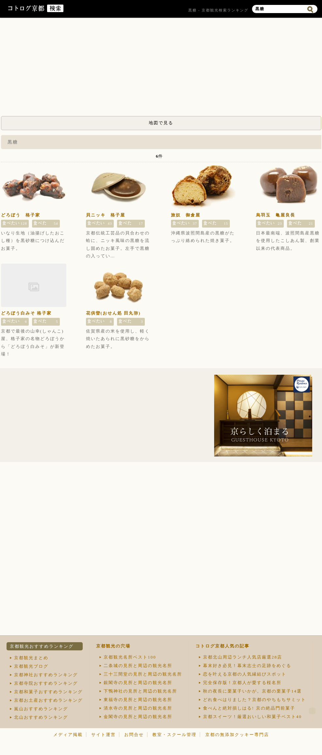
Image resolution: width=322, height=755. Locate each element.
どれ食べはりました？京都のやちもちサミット (254, 699)
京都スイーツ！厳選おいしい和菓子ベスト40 (252, 716)
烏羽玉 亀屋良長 (275, 215)
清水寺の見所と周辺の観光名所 (138, 708)
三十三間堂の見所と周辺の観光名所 (143, 674)
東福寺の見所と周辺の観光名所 (138, 699)
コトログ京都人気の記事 (222, 645)
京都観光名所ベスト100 (130, 657)
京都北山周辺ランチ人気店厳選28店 (242, 657)
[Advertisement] (161, 68)
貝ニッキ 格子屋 (105, 215)
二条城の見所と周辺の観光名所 (138, 665)
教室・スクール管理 (174, 734)
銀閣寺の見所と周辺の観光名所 (138, 682)
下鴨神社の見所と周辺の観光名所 (140, 691)
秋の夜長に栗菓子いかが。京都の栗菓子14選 (252, 691)
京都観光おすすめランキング (42, 646)
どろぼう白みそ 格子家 (26, 313)
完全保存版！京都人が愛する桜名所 (242, 682)
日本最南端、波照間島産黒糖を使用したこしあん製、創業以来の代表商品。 (288, 241)
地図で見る (161, 122)
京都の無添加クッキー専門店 (237, 734)
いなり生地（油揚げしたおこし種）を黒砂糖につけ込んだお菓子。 (33, 241)
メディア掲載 (68, 734)
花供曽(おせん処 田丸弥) (113, 313)
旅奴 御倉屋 (185, 215)
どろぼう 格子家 (20, 215)
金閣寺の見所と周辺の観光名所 (138, 716)
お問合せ (134, 734)
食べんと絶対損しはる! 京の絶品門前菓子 (249, 708)
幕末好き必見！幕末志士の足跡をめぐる (247, 665)
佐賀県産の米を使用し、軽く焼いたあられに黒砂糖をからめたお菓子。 (118, 339)
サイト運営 (103, 734)
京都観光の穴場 (113, 645)
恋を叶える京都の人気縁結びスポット (244, 674)
